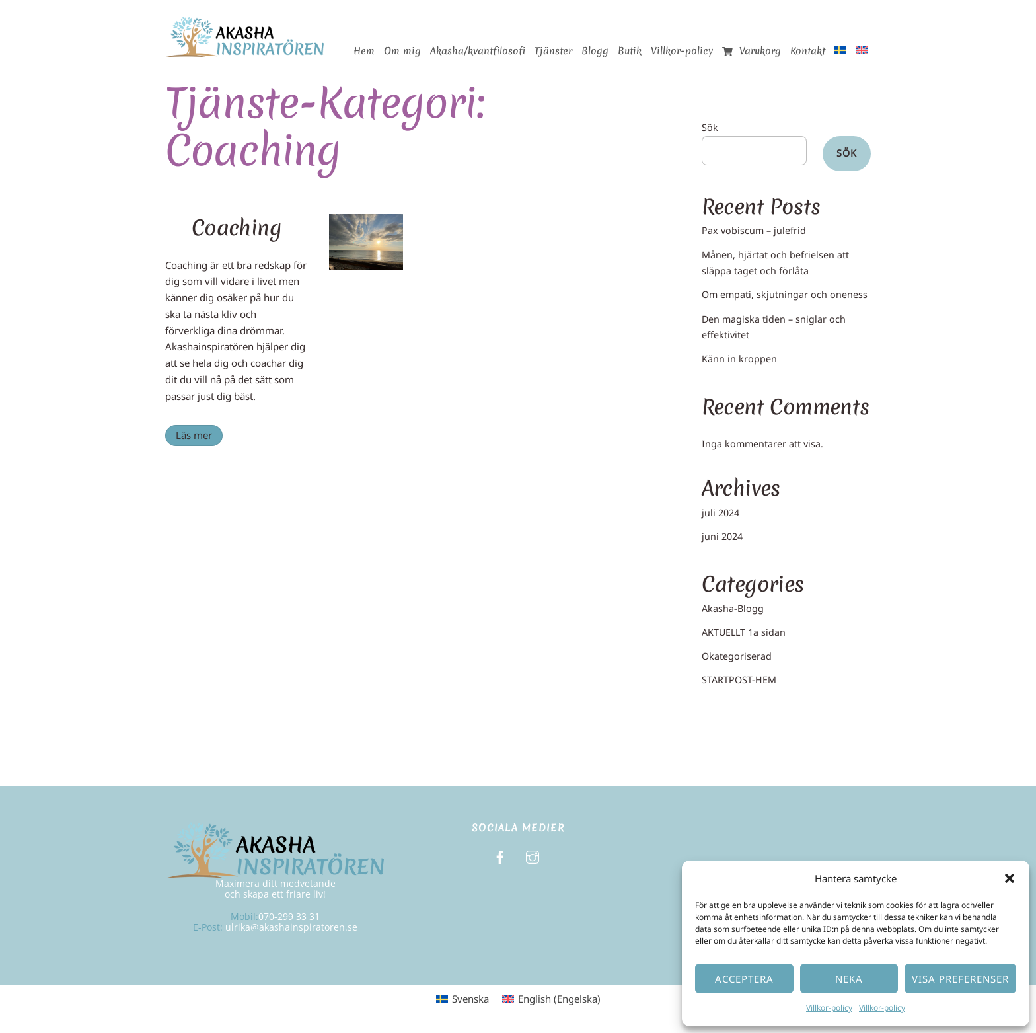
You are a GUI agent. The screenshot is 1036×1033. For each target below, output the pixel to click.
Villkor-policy (829, 1007)
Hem (364, 50)
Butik (630, 50)
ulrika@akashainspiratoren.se (291, 927)
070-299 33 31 (289, 916)
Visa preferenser (960, 978)
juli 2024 (720, 512)
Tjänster (553, 50)
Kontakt (807, 50)
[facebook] (500, 855)
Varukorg (751, 50)
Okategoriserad (737, 656)
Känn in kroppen (739, 358)
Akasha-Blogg (733, 608)
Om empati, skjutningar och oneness (785, 294)
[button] (1009, 878)
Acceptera (744, 978)
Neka (849, 978)
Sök (710, 127)
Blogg (595, 50)
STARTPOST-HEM (739, 679)
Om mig (402, 50)
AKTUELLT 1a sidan (744, 632)
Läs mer (194, 434)
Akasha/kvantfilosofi (477, 50)
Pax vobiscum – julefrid (754, 230)
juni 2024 (722, 536)
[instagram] (532, 855)
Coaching (236, 227)
